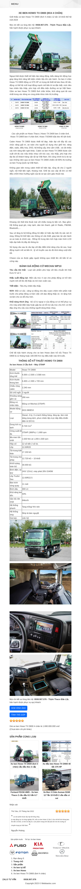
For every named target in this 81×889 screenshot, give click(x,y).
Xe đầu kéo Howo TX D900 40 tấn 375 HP (56, 754)
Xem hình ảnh (18, 708)
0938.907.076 (30, 879)
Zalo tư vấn (9, 879)
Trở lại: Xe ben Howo (33, 839)
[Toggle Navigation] (15, 4)
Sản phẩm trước (17, 839)
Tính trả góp (18, 715)
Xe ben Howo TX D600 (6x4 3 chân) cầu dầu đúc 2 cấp (24, 754)
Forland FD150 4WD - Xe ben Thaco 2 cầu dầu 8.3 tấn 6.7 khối (24, 784)
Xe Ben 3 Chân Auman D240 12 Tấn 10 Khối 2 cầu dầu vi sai (56, 784)
